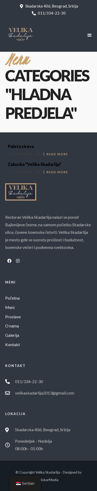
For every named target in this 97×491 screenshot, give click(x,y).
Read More (57, 154)
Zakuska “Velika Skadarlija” (34, 164)
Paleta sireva (21, 146)
